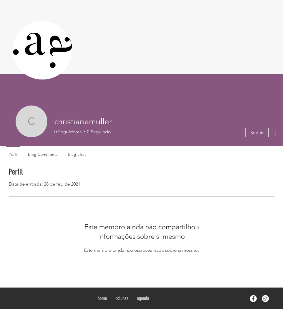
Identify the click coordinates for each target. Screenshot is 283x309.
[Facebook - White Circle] (253, 298)
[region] (42, 50)
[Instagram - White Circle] (265, 298)
